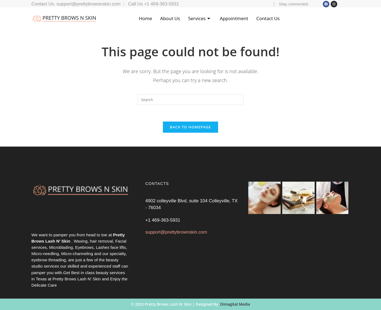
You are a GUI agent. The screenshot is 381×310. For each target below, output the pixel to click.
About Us (170, 18)
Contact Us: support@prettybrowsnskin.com (76, 4)
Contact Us (268, 18)
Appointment (234, 18)
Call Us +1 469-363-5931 (153, 4)
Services (200, 18)
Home (145, 18)
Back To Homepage (190, 127)
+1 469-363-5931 (162, 223)
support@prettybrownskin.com (176, 236)
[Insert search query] (191, 99)
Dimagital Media (235, 304)
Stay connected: (294, 4)
